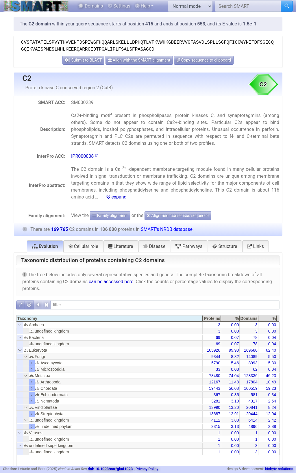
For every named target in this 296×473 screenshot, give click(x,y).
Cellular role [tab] (83, 246)
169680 (251, 350)
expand (116, 197)
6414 (253, 420)
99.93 (234, 350)
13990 (214, 407)
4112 (215, 420)
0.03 (235, 369)
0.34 (272, 394)
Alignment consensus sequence (178, 215)
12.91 (234, 413)
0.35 (235, 394)
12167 (214, 382)
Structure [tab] (224, 246)
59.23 (271, 388)
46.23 (271, 375)
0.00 (235, 324)
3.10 (235, 401)
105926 (213, 350)
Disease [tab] (154, 246)
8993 (253, 363)
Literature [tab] (120, 246)
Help (142, 6)
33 (218, 369)
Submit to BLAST (83, 60)
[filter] (165, 305)
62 (255, 369)
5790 (215, 363)
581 (254, 394)
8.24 (272, 407)
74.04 (234, 375)
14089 (252, 356)
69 (218, 337)
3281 (215, 401)
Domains (90, 6)
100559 (251, 388)
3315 (215, 426)
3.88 (235, 420)
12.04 (271, 413)
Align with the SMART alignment (139, 60)
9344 (215, 356)
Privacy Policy (147, 469)
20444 (252, 413)
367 (217, 394)
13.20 (234, 407)
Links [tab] (255, 246)
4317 (253, 401)
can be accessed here (111, 281)
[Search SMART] (248, 6)
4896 (253, 426)
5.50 (272, 356)
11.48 (234, 382)
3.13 (235, 426)
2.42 (272, 420)
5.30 (272, 363)
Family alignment (110, 215)
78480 (214, 375)
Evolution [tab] (45, 246)
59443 (214, 388)
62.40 (271, 350)
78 (255, 337)
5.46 (235, 363)
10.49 (271, 382)
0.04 (272, 337)
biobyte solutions (279, 469)
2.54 (272, 401)
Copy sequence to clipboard (204, 60)
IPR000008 (84, 156)
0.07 (235, 337)
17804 (252, 382)
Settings (119, 6)
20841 (252, 407)
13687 (214, 413)
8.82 (235, 356)
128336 (251, 375)
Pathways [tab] (188, 246)
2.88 (272, 426)
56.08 (234, 388)
